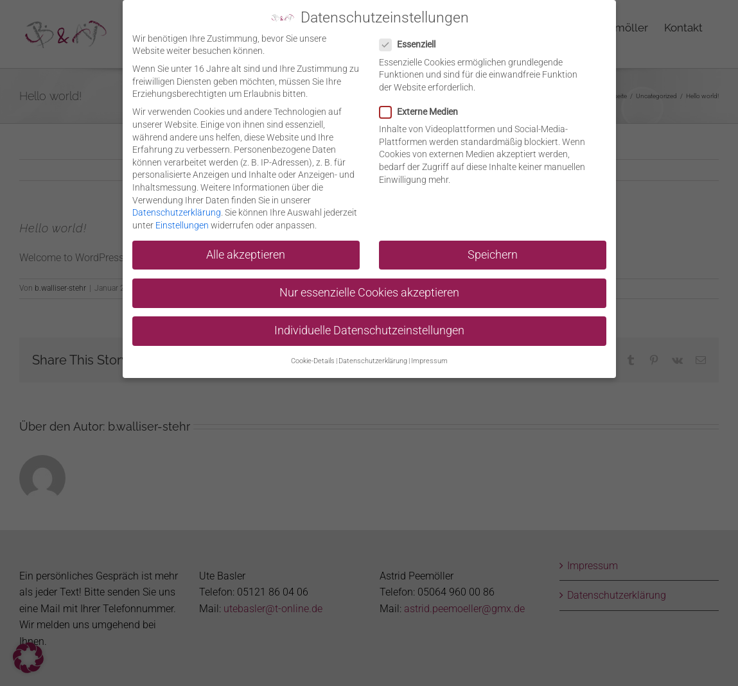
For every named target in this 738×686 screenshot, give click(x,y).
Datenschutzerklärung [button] (372, 359)
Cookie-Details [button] (313, 359)
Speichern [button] (493, 252)
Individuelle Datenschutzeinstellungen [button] (369, 328)
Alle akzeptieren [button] (245, 252)
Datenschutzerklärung (176, 210)
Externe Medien (424, 110)
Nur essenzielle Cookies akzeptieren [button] (369, 290)
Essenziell (412, 43)
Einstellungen (182, 223)
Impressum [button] (429, 359)
